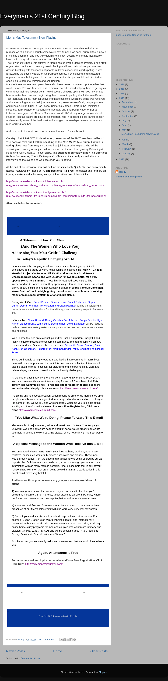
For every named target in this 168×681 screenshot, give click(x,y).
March (125, 144)
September (128, 116)
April (124, 139)
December (128, 102)
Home (57, 651)
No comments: (47, 639)
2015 (122, 89)
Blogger (103, 672)
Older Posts (99, 651)
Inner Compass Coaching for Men (133, 35)
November (128, 106)
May (124, 130)
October (126, 111)
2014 (122, 93)
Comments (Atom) (30, 658)
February (127, 148)
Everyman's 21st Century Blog (42, 16)
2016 (122, 84)
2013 (122, 98)
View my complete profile (128, 176)
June (125, 125)
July (124, 120)
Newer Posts (15, 651)
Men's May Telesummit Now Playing (31, 37)
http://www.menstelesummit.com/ (78, 388)
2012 (122, 159)
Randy (122, 172)
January (126, 153)
